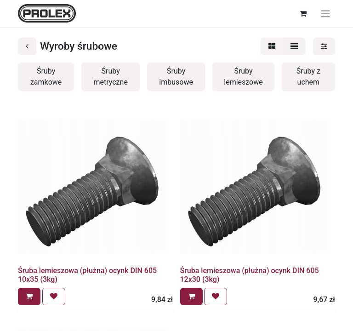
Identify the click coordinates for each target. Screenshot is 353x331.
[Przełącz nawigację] (325, 13)
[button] (29, 296)
